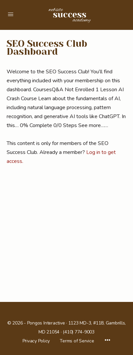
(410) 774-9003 (79, 332)
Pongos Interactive (46, 323)
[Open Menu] (11, 14)
